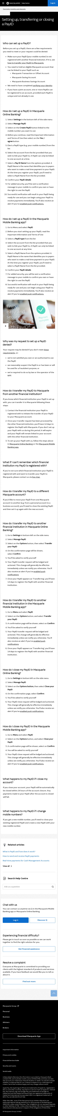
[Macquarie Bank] (13, 3)
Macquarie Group (9, 1006)
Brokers (6, 1028)
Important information (11, 1050)
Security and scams (9, 1066)
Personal (6, 1011)
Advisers (6, 1022)
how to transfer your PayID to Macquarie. (26, 63)
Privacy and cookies (9, 1055)
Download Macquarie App (29, 1036)
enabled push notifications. (32, 204)
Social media (7, 1071)
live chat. (36, 477)
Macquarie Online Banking (21, 444)
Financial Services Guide (11, 1060)
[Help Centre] (26, 3)
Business (6, 1017)
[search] (52, 886)
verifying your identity (42, 85)
